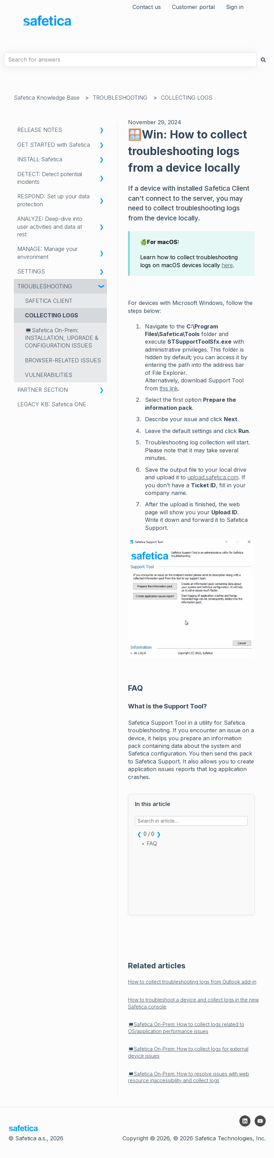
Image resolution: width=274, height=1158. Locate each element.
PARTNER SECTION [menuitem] (42, 389)
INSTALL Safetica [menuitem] (39, 159)
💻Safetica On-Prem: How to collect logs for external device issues (188, 1052)
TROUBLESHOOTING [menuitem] (44, 286)
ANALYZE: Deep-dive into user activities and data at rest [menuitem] (49, 226)
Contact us (147, 6)
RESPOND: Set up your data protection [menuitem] (53, 200)
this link (168, 388)
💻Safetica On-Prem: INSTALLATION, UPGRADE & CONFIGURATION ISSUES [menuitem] (61, 338)
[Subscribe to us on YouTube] (260, 1121)
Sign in (235, 6)
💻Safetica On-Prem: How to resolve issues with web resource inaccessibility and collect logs (188, 1077)
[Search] (263, 59)
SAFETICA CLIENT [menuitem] (48, 300)
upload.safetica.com (213, 477)
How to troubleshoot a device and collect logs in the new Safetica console (193, 1003)
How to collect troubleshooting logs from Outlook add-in (192, 982)
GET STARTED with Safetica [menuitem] (53, 144)
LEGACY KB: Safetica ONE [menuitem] (51, 404)
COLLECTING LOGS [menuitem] (51, 315)
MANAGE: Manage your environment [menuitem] (47, 252)
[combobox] (130, 59)
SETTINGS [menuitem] (31, 271)
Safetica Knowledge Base (47, 97)
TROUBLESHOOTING (120, 97)
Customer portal (193, 6)
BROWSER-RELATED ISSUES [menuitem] (63, 360)
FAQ (152, 843)
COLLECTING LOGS (186, 97)
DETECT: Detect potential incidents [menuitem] (49, 178)
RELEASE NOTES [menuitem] (39, 129)
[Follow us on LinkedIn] (244, 1121)
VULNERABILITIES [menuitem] (48, 374)
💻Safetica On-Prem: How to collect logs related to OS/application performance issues (186, 1027)
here (227, 265)
